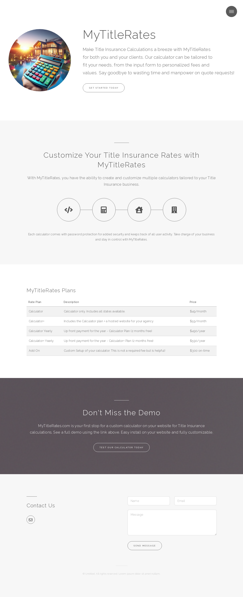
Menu (231, 11)
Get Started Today (104, 88)
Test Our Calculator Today (121, 447)
